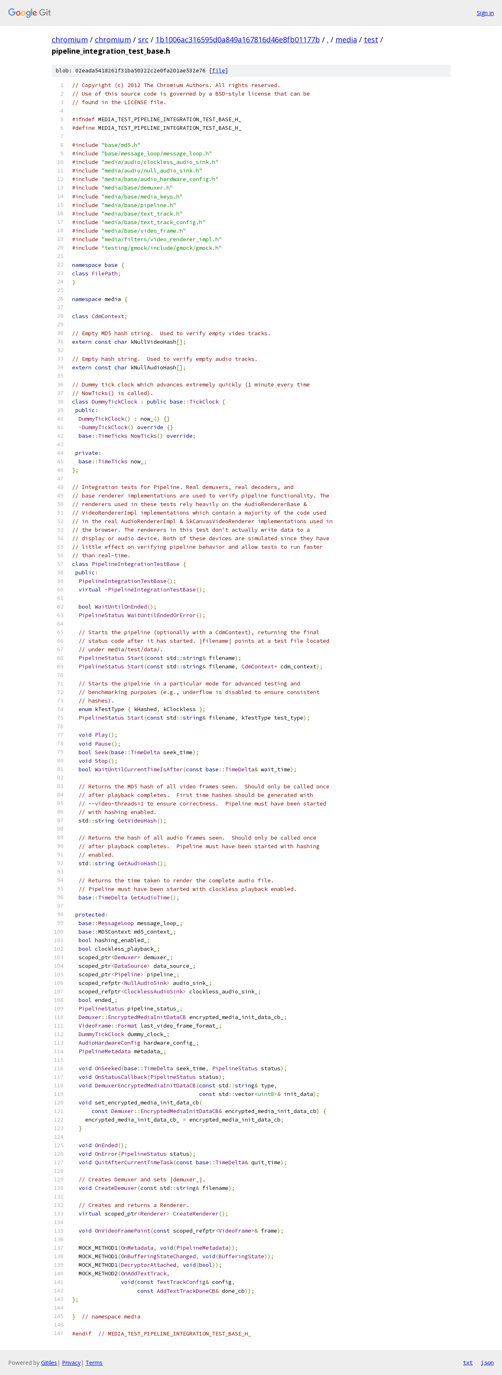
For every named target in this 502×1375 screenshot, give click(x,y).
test (371, 39)
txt (468, 1362)
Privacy (71, 1362)
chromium (70, 39)
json (487, 1362)
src (143, 39)
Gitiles (49, 1362)
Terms (94, 1362)
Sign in (485, 13)
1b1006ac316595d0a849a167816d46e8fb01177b (238, 39)
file (218, 70)
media (346, 39)
